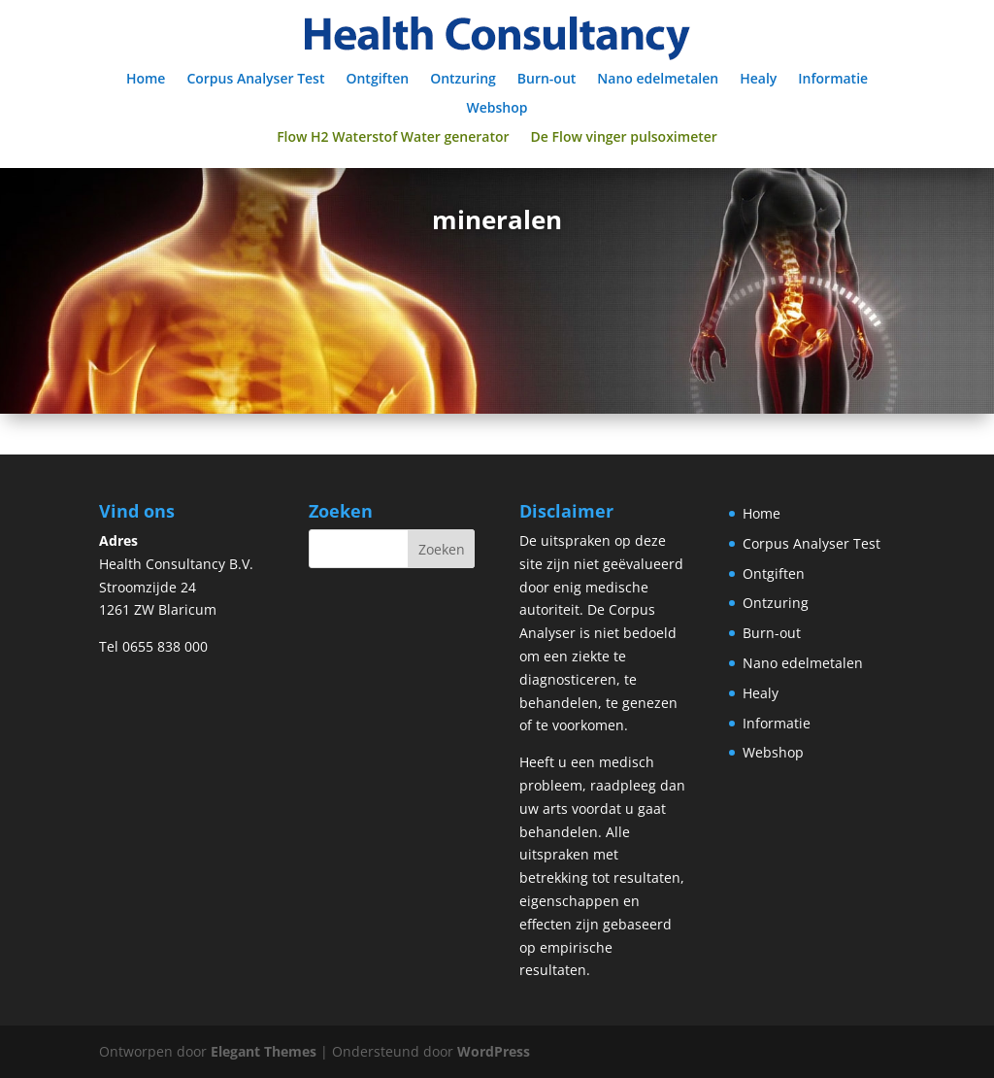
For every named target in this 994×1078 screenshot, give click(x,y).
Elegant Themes (263, 1051)
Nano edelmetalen (657, 79)
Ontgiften (377, 79)
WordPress (493, 1051)
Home (146, 79)
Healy (758, 79)
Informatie (833, 79)
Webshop (497, 109)
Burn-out (547, 79)
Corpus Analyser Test (255, 79)
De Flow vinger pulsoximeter (624, 138)
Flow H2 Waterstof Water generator (393, 138)
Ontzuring (463, 79)
